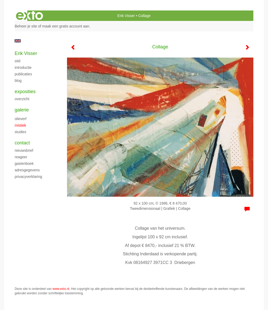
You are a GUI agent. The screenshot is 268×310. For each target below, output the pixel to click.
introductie (23, 67)
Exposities (25, 91)
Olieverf (20, 119)
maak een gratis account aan (65, 26)
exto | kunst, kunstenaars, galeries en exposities (29, 15)
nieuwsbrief (24, 150)
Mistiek (20, 125)
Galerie (22, 109)
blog (18, 80)
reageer (21, 157)
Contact (22, 142)
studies (20, 132)
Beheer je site (26, 26)
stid (17, 61)
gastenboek (24, 163)
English (18, 40)
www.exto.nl (61, 289)
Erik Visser (126, 16)
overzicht (22, 99)
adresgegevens (27, 170)
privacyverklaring (28, 176)
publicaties (23, 74)
